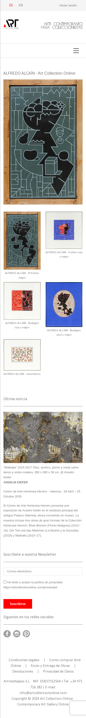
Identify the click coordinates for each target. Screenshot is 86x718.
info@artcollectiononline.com (43, 693)
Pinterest (26, 633)
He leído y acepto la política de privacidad (35, 582)
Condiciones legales (24, 660)
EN (21, 5)
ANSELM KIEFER (15, 482)
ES (11, 5)
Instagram (16, 633)
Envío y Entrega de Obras (50, 666)
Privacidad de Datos (58, 671)
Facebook (7, 633)
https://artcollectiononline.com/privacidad (30, 587)
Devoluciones (22, 671)
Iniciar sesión (68, 5)
